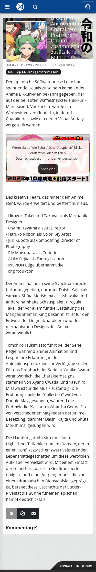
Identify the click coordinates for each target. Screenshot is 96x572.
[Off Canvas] (7, 6)
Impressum (84, 566)
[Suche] (35, 7)
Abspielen (48, 169)
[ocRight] (88, 6)
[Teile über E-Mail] (33, 513)
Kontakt (66, 566)
